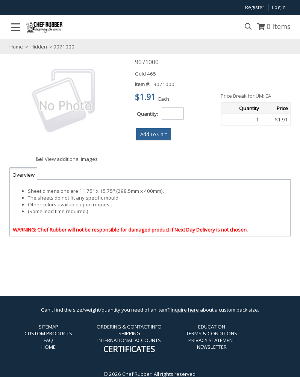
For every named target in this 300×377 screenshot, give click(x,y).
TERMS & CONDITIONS (211, 333)
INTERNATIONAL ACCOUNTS (129, 340)
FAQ (48, 340)
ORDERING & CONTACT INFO (129, 326)
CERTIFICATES (129, 349)
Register (254, 7)
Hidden (38, 46)
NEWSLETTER (212, 347)
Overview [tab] (23, 174)
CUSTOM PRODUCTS (48, 333)
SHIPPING (129, 333)
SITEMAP (48, 326)
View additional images (71, 159)
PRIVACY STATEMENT (211, 340)
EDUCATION (211, 326)
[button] (153, 134)
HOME (48, 347)
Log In (279, 7)
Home (16, 46)
